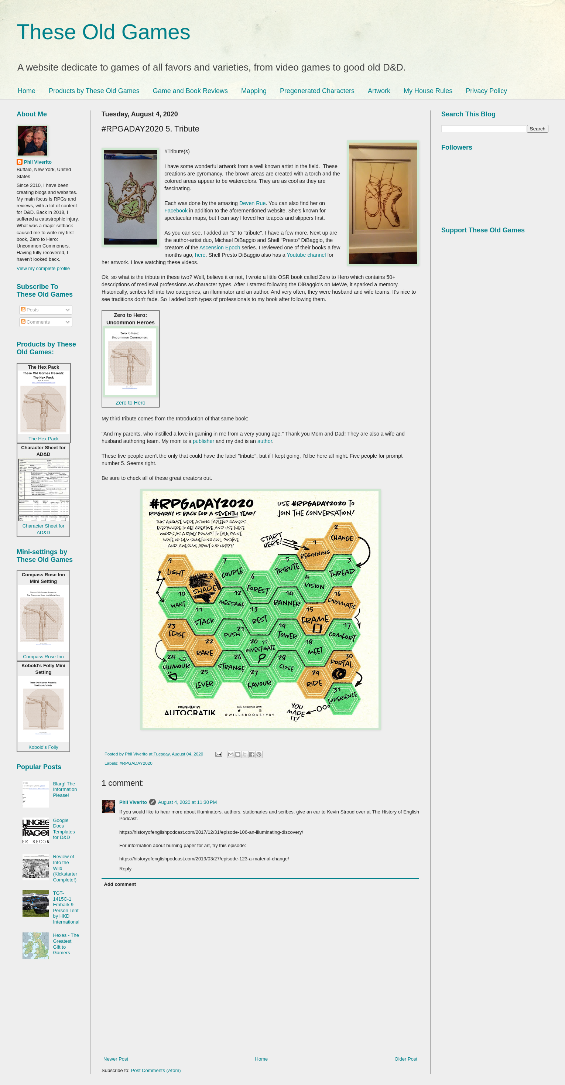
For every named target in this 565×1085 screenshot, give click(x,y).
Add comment (120, 884)
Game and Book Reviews (190, 91)
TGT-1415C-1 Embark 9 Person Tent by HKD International (66, 907)
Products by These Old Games (94, 91)
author (264, 441)
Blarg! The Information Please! (65, 789)
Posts (30, 310)
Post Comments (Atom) (156, 1070)
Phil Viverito (133, 802)
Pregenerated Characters (317, 91)
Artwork (379, 91)
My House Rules (428, 91)
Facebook (176, 211)
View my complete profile (43, 268)
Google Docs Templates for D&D (64, 829)
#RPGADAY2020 (136, 763)
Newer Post (115, 1059)
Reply (125, 868)
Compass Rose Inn (43, 656)
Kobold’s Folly (43, 747)
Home (26, 91)
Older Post (406, 1059)
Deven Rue (252, 203)
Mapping (254, 91)
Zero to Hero (130, 403)
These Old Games (104, 32)
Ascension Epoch (219, 247)
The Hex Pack (43, 438)
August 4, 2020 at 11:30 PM (187, 802)
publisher (203, 441)
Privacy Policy (486, 91)
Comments (35, 322)
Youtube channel (307, 255)
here (200, 255)
